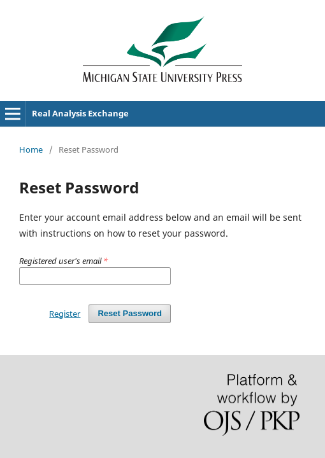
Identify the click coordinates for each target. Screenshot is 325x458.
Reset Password (130, 313)
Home (31, 149)
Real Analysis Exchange (80, 113)
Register (64, 313)
